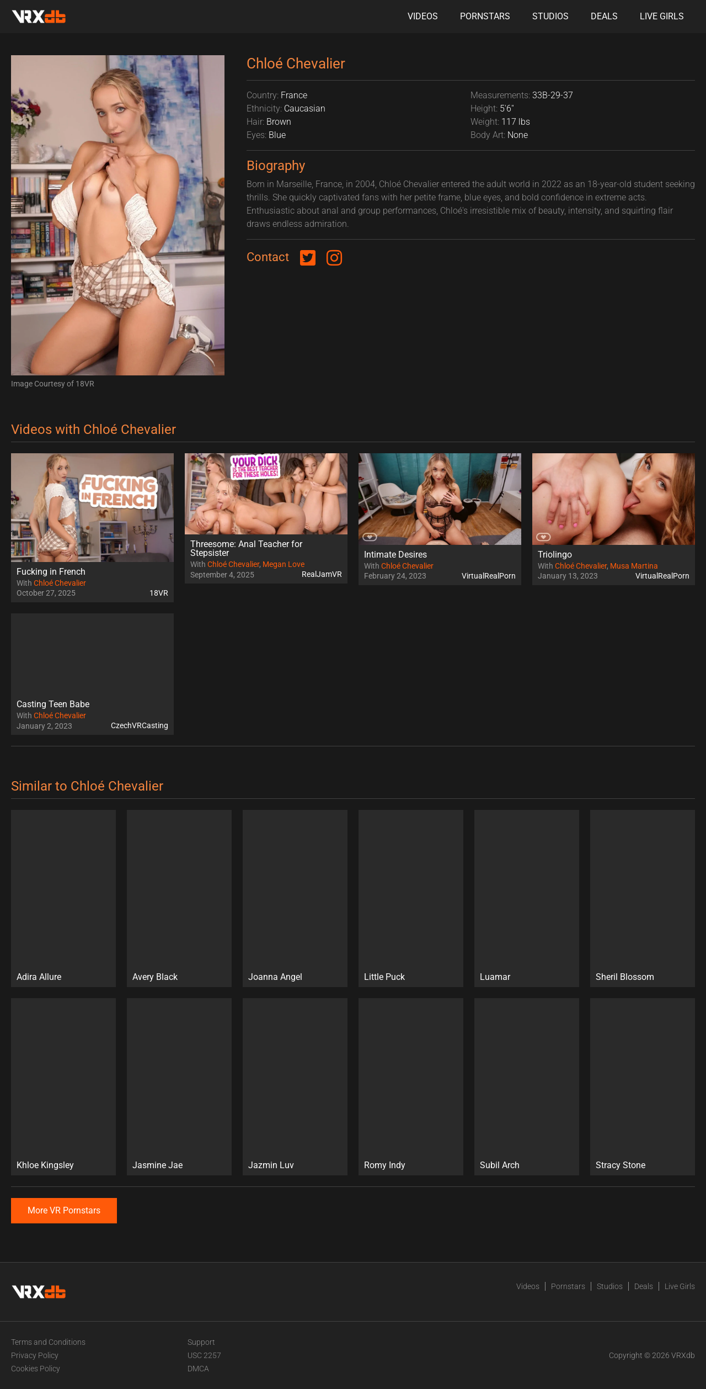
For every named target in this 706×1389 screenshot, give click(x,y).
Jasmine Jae (157, 1165)
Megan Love (283, 564)
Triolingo (555, 554)
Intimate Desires (395, 554)
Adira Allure (39, 977)
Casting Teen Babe (53, 704)
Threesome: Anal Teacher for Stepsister (246, 548)
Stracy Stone (620, 1165)
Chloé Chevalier (60, 583)
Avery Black (155, 977)
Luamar (495, 977)
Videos (423, 16)
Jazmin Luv (271, 1165)
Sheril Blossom (625, 977)
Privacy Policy (34, 1355)
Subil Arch (500, 1165)
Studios (550, 16)
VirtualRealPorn (489, 575)
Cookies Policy (35, 1368)
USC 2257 (204, 1355)
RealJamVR (322, 574)
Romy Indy (384, 1165)
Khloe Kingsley (45, 1165)
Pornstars (485, 16)
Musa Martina (634, 565)
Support (201, 1342)
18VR (158, 593)
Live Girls (662, 16)
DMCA (198, 1368)
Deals (604, 16)
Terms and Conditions (48, 1342)
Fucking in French (51, 571)
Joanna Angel (275, 977)
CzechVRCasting (139, 725)
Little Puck (384, 977)
